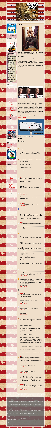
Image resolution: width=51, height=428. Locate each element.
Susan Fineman (22, 203)
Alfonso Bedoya (22, 384)
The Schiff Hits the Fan (11, 190)
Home (31, 394)
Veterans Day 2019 (11, 108)
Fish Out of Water (22, 158)
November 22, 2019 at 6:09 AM (23, 194)
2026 (9, 88)
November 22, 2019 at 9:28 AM (23, 225)
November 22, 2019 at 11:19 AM (23, 250)
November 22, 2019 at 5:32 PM (23, 314)
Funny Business (11, 189)
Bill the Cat (21, 268)
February (10, 122)
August (10, 116)
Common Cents (9, 143)
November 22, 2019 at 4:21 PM (23, 303)
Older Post (42, 394)
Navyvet (21, 222)
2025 (9, 89)
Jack (20, 177)
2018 (9, 202)
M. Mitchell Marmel (22, 207)
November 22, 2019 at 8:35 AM (23, 209)
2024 (9, 90)
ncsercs (21, 192)
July (9, 117)
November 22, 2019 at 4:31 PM (23, 309)
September (10, 115)
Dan (20, 356)
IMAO (8, 145)
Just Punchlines (11, 103)
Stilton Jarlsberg (22, 293)
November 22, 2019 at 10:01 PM (23, 372)
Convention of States (9, 144)
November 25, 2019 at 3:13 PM (23, 389)
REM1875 (21, 139)
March (9, 121)
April (9, 120)
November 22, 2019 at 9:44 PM (23, 366)
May (9, 119)
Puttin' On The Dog (11, 101)
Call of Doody (10, 102)
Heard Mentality (11, 109)
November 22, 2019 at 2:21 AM (23, 144)
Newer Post (20, 394)
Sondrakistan (9, 146)
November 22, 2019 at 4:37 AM (23, 170)
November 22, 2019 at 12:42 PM (23, 275)
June (9, 118)
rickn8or (21, 247)
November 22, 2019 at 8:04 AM (23, 205)
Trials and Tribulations (11, 104)
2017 (9, 203)
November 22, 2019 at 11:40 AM (23, 270)
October (10, 114)
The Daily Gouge (9, 147)
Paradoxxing (10, 105)
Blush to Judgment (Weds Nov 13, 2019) (12, 107)
